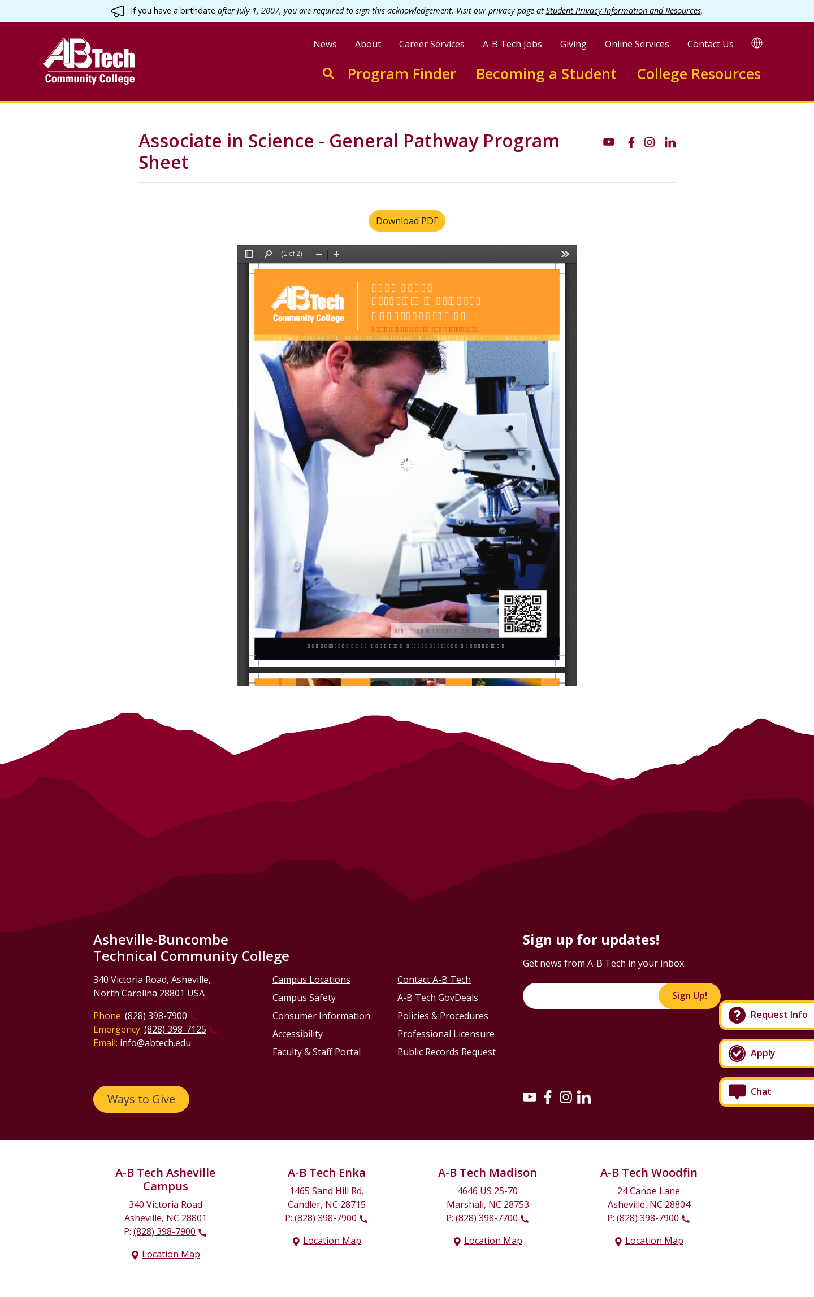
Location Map (171, 1254)
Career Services (432, 44)
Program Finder (402, 74)
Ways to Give (141, 1099)
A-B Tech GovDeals (437, 997)
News (325, 44)
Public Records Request (446, 1052)
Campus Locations (311, 979)
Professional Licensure (446, 1034)
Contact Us (710, 44)
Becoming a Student (546, 74)
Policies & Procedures (442, 1015)
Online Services (637, 44)
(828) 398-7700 (487, 1218)
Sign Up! (689, 995)
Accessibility (297, 1034)
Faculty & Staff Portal (316, 1052)
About (368, 44)
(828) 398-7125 (175, 1029)
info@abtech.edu (155, 1043)
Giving (573, 44)
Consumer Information (321, 1015)
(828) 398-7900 (156, 1015)
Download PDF (407, 221)
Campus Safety (304, 997)
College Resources (699, 74)
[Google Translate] (757, 43)
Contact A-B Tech (434, 979)
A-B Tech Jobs (512, 44)
